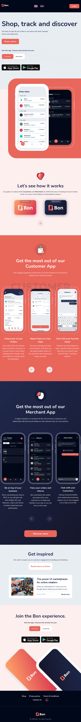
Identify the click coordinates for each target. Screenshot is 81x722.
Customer (7, 56)
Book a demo (10, 41)
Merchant (19, 56)
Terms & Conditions (51, 695)
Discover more (40, 533)
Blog (24, 695)
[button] (36, 6)
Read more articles (40, 566)
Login (74, 6)
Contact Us (37, 699)
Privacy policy (34, 695)
